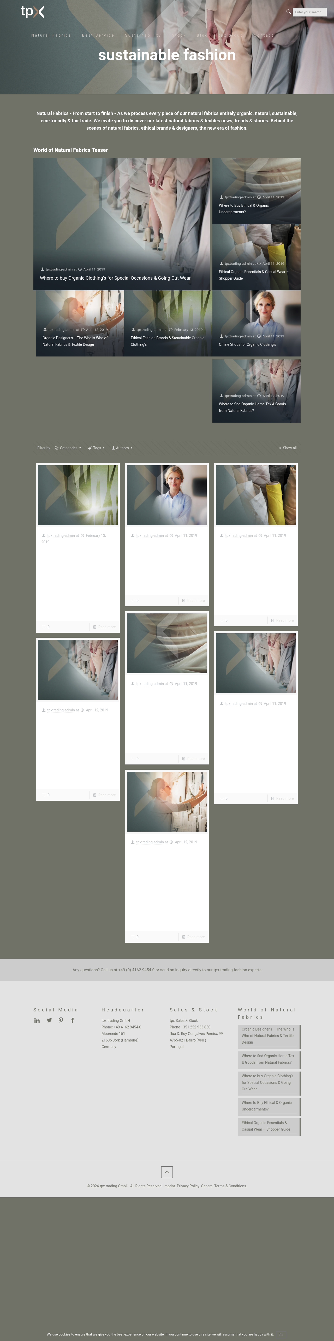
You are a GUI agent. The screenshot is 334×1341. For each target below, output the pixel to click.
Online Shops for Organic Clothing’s (247, 344)
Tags (96, 448)
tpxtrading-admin (60, 269)
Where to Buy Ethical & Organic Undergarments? (164, 704)
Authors (122, 448)
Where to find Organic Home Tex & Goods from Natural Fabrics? (77, 735)
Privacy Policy (188, 1186)
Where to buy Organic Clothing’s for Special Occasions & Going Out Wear (115, 278)
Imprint (169, 1186)
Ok (281, 1335)
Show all (287, 448)
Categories (68, 448)
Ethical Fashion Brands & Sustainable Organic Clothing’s (77, 567)
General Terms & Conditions (223, 1186)
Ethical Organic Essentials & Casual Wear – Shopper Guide (249, 561)
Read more (107, 627)
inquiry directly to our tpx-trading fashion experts (218, 970)
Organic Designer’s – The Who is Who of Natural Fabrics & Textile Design (164, 872)
